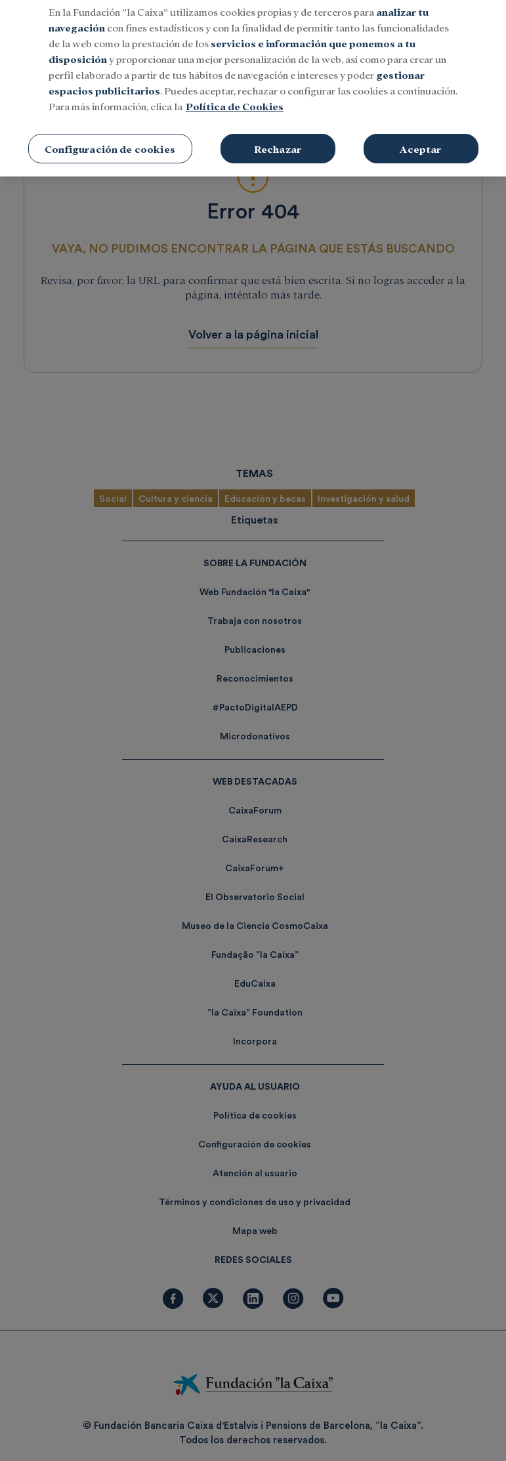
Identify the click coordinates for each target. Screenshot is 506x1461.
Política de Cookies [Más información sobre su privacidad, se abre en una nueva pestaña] (235, 91)
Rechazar (277, 133)
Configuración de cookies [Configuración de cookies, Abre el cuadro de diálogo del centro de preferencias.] (110, 133)
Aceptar (420, 133)
